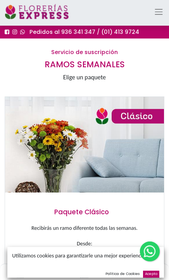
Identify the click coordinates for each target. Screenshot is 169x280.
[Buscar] (85, 270)
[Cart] (149, 270)
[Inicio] (20, 270)
